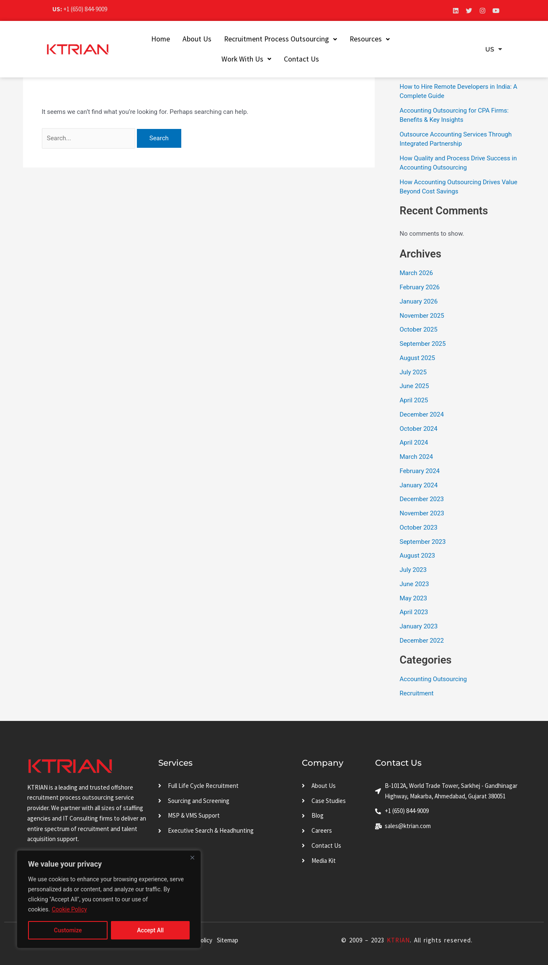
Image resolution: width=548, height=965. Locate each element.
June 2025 (414, 386)
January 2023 (419, 626)
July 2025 (413, 372)
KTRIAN (398, 940)
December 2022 (422, 640)
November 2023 (422, 513)
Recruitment (417, 693)
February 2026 (420, 287)
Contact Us (295, 59)
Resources (363, 39)
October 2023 (418, 527)
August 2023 (417, 555)
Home (153, 39)
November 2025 (422, 315)
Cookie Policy (69, 909)
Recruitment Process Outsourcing (273, 39)
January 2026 (419, 301)
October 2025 (418, 329)
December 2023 (422, 499)
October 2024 (418, 428)
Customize (68, 930)
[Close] (192, 857)
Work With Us (420, 39)
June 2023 (414, 584)
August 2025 (417, 358)
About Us (190, 39)
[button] (274, 39)
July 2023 (413, 570)
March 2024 (416, 457)
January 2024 (419, 485)
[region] (109, 899)
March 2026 (416, 273)
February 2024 (420, 471)
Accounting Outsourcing (433, 679)
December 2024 (422, 414)
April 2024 (414, 442)
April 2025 (414, 400)
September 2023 (423, 542)
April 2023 (414, 612)
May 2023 (413, 598)
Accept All (150, 930)
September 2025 (423, 343)
